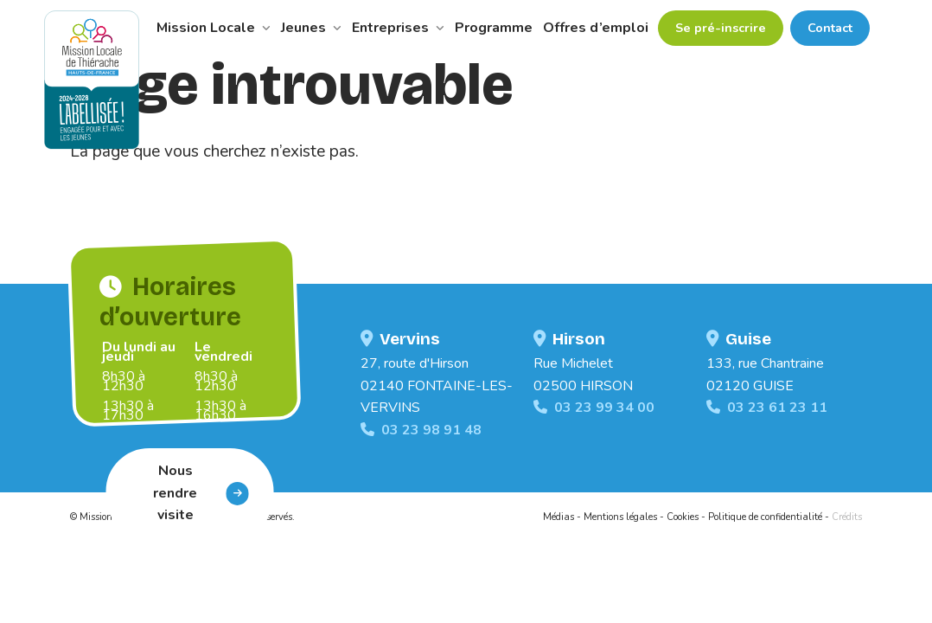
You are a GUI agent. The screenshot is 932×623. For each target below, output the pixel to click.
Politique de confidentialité (765, 517)
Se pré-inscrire (720, 27)
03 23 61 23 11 (766, 407)
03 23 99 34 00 (593, 407)
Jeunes (311, 27)
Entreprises (398, 27)
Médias (558, 517)
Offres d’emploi (595, 27)
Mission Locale (213, 27)
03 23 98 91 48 (421, 430)
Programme (494, 27)
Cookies (683, 517)
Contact (830, 27)
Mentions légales (620, 517)
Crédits (847, 517)
